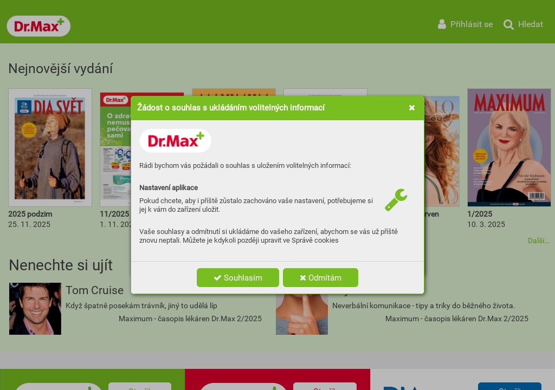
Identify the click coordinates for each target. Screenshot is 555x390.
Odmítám (320, 278)
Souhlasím (238, 278)
